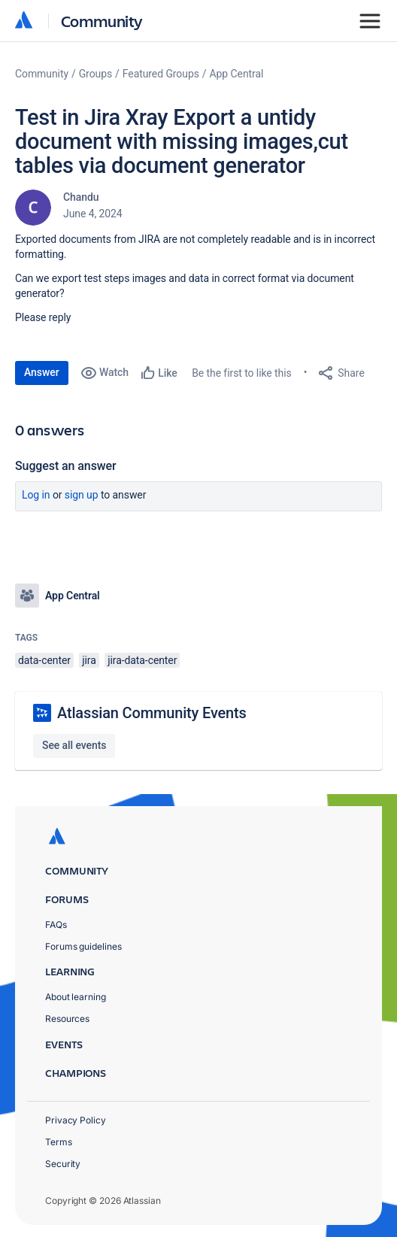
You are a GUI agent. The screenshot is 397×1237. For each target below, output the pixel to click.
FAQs (56, 924)
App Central (237, 74)
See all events (74, 745)
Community (102, 21)
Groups (95, 74)
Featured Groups (161, 74)
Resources (67, 1018)
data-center (44, 660)
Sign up (81, 495)
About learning (75, 996)
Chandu (80, 197)
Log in (36, 495)
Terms (58, 1142)
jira (89, 660)
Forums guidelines (83, 946)
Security (62, 1163)
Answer (41, 372)
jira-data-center (142, 660)
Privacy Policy (75, 1120)
